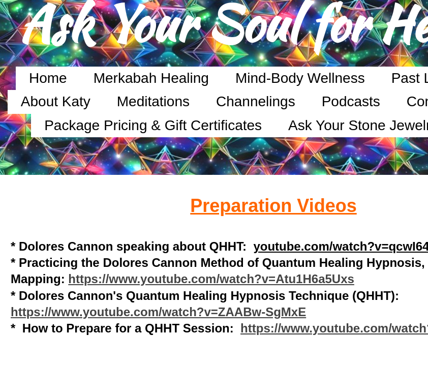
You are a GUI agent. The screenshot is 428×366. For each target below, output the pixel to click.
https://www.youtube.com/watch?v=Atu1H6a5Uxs (211, 279)
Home (48, 78)
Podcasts (351, 101)
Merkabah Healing (151, 78)
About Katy (55, 101)
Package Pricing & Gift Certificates (153, 125)
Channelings (255, 101)
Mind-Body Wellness (300, 78)
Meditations (153, 101)
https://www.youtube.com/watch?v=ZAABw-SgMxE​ (158, 312)
